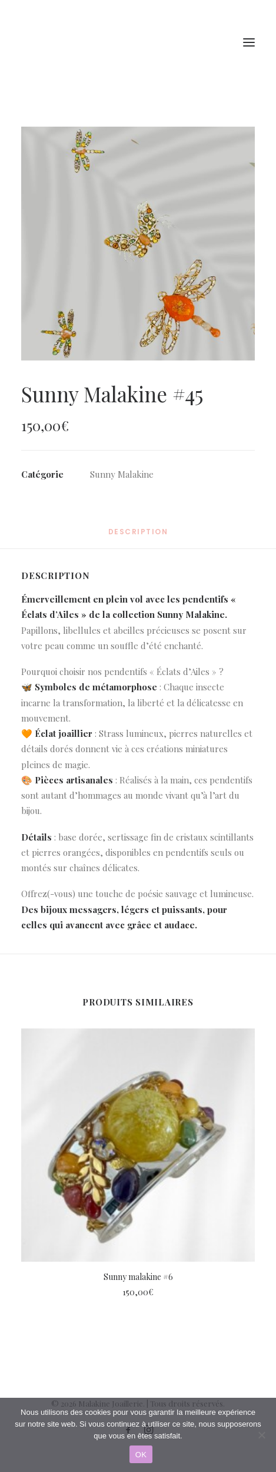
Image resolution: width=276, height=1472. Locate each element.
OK (141, 1454)
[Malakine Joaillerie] (87, 42)
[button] (138, 243)
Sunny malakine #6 (138, 1276)
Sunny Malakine (122, 474)
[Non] (261, 1435)
